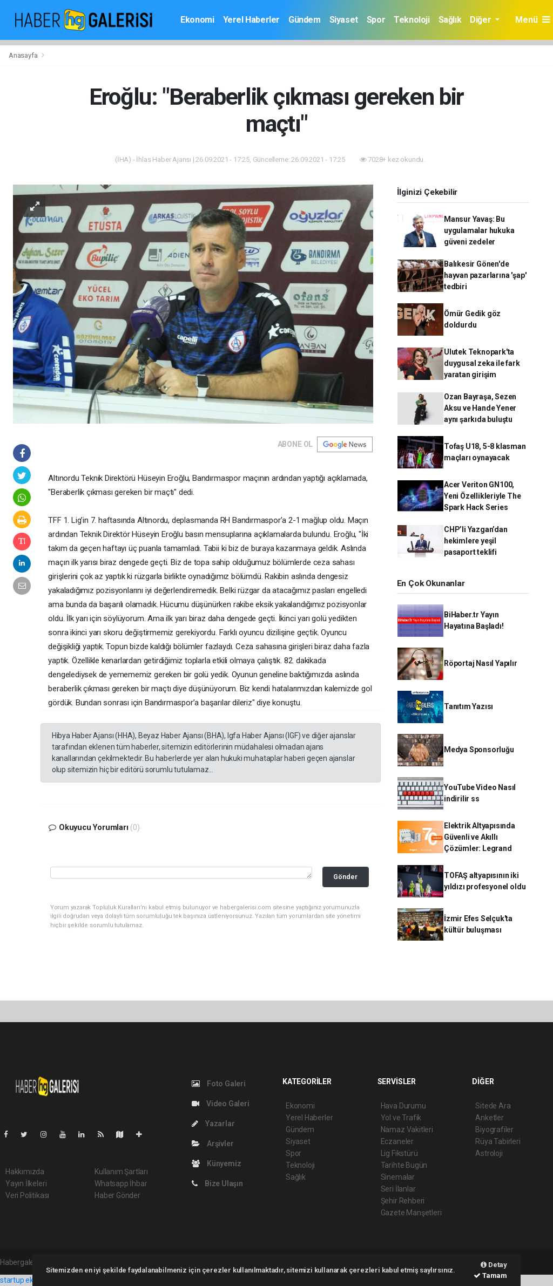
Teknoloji (411, 20)
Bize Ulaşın (217, 1183)
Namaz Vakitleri (407, 1129)
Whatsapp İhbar (121, 1183)
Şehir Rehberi (403, 1200)
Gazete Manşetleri (411, 1212)
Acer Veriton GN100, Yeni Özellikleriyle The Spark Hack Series (482, 496)
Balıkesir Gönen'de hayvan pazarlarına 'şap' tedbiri (485, 275)
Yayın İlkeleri (25, 1183)
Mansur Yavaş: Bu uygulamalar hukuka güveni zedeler (479, 230)
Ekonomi (197, 20)
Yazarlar (213, 1123)
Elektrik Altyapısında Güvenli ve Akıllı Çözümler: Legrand (479, 837)
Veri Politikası (27, 1195)
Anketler (489, 1117)
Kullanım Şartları (121, 1171)
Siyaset (343, 20)
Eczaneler (397, 1141)
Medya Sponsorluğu (479, 749)
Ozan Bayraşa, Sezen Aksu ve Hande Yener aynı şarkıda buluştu (480, 408)
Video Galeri (220, 1103)
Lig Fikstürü (399, 1153)
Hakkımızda (24, 1171)
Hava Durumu (403, 1105)
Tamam (490, 1275)
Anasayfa (24, 55)
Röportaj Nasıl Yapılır (480, 663)
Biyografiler (494, 1129)
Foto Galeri (219, 1083)
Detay (494, 1265)
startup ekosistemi (31, 1280)
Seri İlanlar (398, 1189)
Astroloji (488, 1153)
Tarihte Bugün (404, 1165)
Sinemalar (398, 1177)
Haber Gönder (117, 1195)
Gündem (304, 20)
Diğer (481, 20)
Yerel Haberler (251, 20)
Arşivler (212, 1143)
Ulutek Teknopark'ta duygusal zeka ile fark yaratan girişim (482, 363)
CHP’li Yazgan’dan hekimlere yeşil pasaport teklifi (476, 540)
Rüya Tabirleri (497, 1141)
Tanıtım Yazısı (468, 706)
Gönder (345, 877)
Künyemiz (216, 1163)
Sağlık (450, 20)
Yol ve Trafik (401, 1117)
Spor (376, 20)
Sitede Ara (492, 1105)
